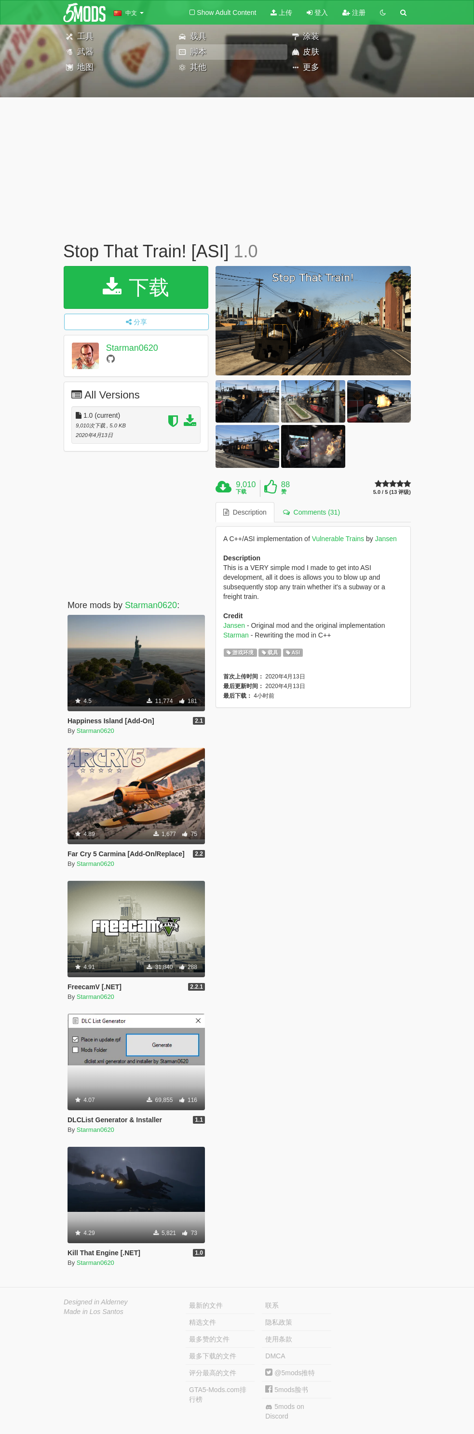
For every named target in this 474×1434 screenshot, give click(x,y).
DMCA (275, 1356)
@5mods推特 (290, 1372)
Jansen (386, 539)
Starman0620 (132, 348)
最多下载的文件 (212, 1356)
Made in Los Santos (93, 1311)
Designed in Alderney (96, 1302)
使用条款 (278, 1339)
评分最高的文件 (212, 1373)
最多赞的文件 (209, 1339)
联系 (272, 1305)
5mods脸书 (286, 1389)
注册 (354, 12)
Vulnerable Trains (338, 539)
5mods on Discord (284, 1411)
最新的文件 (206, 1305)
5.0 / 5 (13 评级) (392, 492)
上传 (281, 12)
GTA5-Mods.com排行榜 (217, 1394)
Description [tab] (245, 512)
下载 (136, 287)
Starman (236, 635)
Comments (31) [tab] (311, 512)
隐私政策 (278, 1322)
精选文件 (202, 1322)
